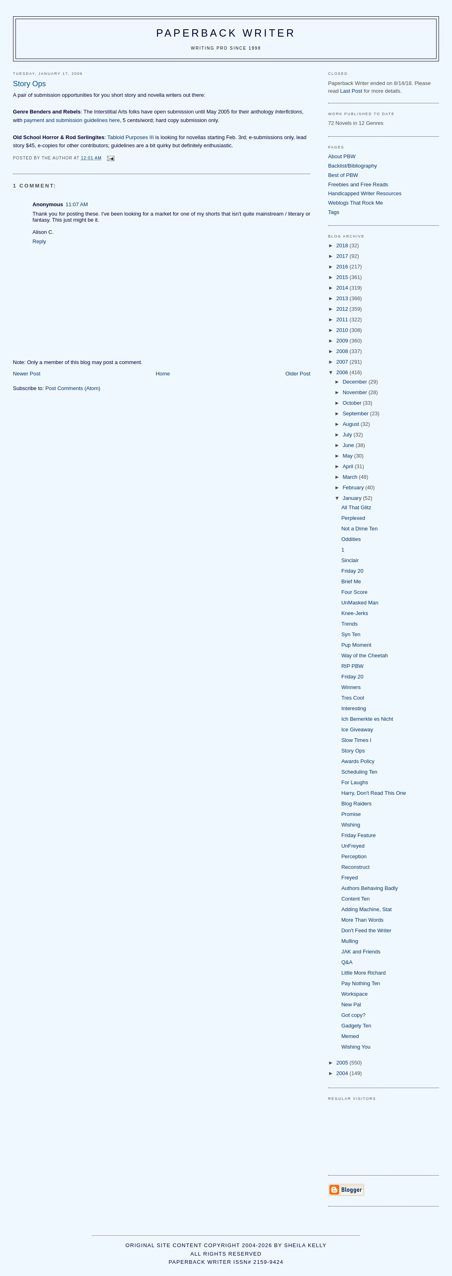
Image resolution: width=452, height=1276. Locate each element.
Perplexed (353, 518)
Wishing (350, 825)
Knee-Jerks (354, 613)
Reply (39, 241)
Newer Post (26, 374)
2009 (343, 341)
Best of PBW (343, 175)
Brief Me (351, 581)
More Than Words (362, 920)
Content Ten (355, 899)
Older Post (297, 374)
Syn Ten (350, 634)
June (348, 445)
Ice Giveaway (357, 729)
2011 (343, 319)
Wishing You (356, 1047)
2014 (343, 288)
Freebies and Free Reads (358, 184)
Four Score (354, 592)
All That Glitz (356, 507)
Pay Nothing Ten (360, 983)
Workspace (354, 994)
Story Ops (353, 751)
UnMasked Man (359, 603)
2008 (343, 351)
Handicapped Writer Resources (365, 193)
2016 (343, 267)
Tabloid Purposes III (130, 137)
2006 (343, 372)
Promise (351, 814)
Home (163, 374)
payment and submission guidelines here (72, 120)
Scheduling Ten (359, 772)
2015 (343, 277)
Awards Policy (357, 761)
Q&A (346, 962)
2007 (343, 362)
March (350, 477)
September (356, 413)
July (347, 435)
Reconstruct (355, 867)
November (355, 392)
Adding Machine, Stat (366, 909)
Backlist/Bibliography (352, 166)
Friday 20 (352, 571)
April (348, 466)
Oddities (351, 539)
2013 (343, 298)
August (351, 424)
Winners (351, 687)
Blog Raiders (356, 803)
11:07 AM (77, 204)
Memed (350, 1036)
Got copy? (353, 1015)
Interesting (353, 708)
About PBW (341, 156)
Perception (353, 856)
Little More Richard (363, 973)
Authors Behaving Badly (369, 888)
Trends (349, 624)
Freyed (349, 878)
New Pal (351, 1004)
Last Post (351, 91)
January (352, 498)
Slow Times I (356, 740)
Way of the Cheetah (364, 655)
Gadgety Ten (356, 1026)
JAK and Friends (360, 952)
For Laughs (354, 782)
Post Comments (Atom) (72, 388)
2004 (343, 1073)
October (352, 403)
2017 (343, 256)
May (348, 456)
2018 (343, 245)
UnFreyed (352, 846)
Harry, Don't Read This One (373, 793)
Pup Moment (356, 645)
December (355, 382)
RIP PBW (352, 666)
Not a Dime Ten (359, 529)
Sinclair (350, 560)
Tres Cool (352, 698)
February (353, 487)
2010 (343, 330)
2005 (343, 1063)
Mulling (349, 941)
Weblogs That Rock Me (355, 203)
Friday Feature (358, 835)
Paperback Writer (226, 33)
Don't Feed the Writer (366, 930)
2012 (343, 309)
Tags (333, 212)
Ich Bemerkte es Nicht (367, 719)
